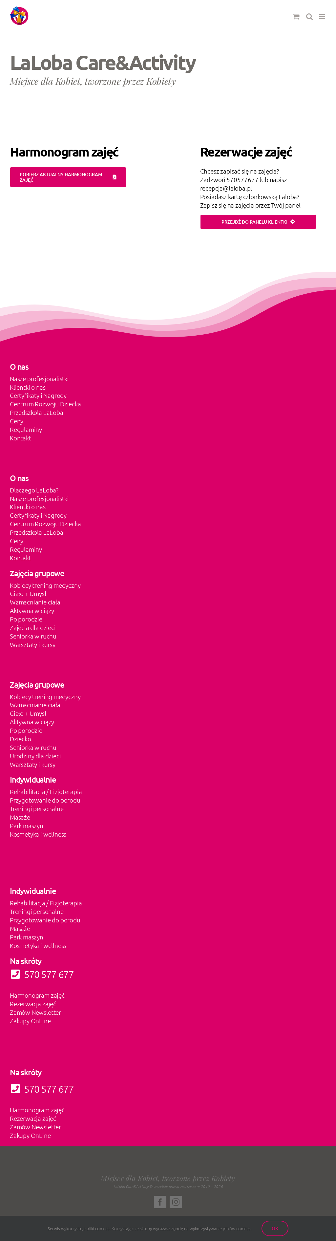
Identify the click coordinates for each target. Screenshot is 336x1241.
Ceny (16, 421)
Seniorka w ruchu (33, 636)
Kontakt (20, 438)
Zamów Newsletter (35, 1012)
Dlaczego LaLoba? (34, 490)
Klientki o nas (27, 387)
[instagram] (176, 1202)
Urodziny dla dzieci (35, 756)
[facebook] (160, 1202)
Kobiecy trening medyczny (45, 585)
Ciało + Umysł (28, 593)
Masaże (20, 817)
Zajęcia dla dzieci (33, 627)
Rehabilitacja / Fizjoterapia (46, 791)
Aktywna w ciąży (32, 610)
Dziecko (20, 739)
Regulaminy (26, 429)
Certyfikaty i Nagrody (38, 395)
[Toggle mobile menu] (322, 16)
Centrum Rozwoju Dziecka (45, 404)
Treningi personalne (36, 808)
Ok (275, 1228)
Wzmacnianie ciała (35, 602)
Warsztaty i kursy (32, 644)
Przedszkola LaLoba (36, 412)
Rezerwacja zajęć (33, 1004)
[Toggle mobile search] (309, 16)
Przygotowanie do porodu (45, 800)
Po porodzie (26, 619)
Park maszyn (26, 825)
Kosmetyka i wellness (38, 834)
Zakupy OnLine (30, 1021)
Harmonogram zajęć (37, 995)
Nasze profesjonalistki (39, 378)
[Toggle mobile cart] (296, 16)
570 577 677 (42, 1089)
